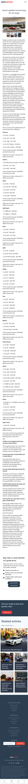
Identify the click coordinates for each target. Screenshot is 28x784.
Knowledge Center (14, 732)
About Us (14, 719)
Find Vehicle (14, 585)
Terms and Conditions (14, 730)
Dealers (14, 723)
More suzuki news (7, 625)
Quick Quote (14, 583)
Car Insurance (14, 735)
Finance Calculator (14, 718)
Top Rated (14, 709)
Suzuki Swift (18, 433)
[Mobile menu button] (25, 2)
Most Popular (14, 707)
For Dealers (14, 734)
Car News (14, 710)
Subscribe (20, 743)
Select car (7, 612)
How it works (14, 721)
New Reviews (14, 705)
